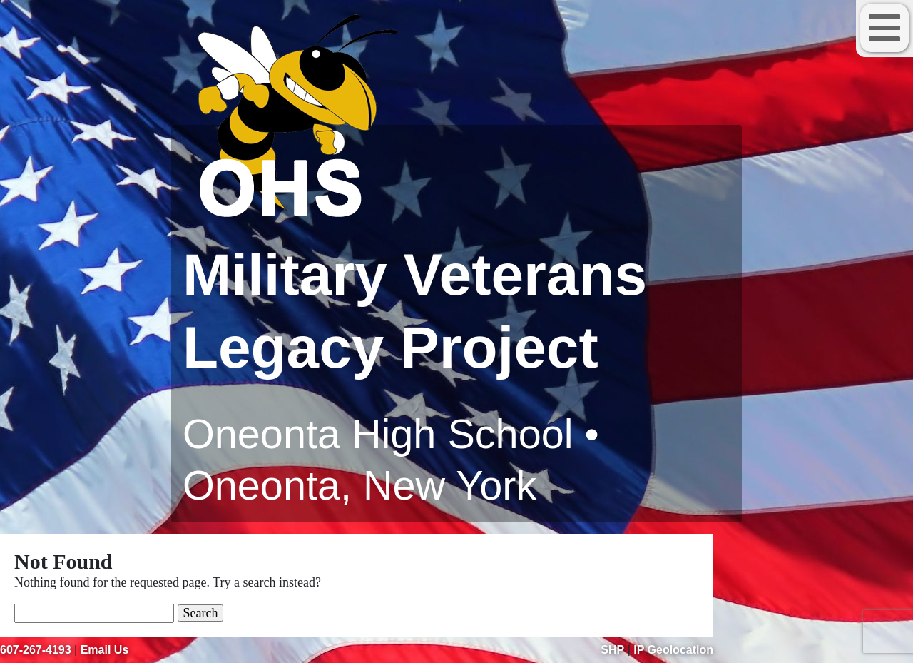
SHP (612, 650)
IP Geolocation (673, 650)
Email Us (105, 650)
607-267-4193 (35, 650)
